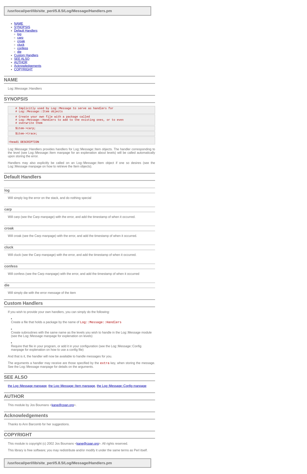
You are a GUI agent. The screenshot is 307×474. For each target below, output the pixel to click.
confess (22, 48)
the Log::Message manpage (27, 386)
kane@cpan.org (63, 405)
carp (20, 37)
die (19, 51)
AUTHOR (20, 62)
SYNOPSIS (22, 27)
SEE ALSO (21, 58)
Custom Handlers (26, 55)
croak (21, 41)
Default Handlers (25, 30)
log (19, 34)
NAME (18, 23)
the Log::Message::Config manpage (122, 386)
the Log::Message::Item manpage (71, 386)
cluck (20, 44)
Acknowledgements (27, 65)
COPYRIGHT (23, 69)
